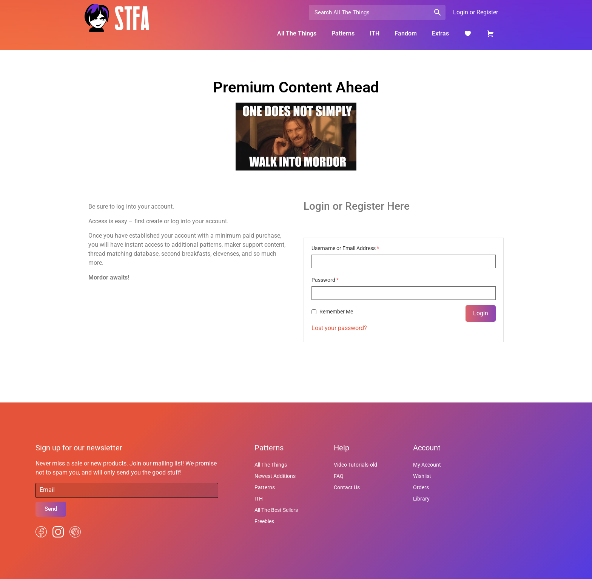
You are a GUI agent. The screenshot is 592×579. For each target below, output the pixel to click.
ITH (374, 33)
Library (421, 499)
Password (325, 280)
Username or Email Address (345, 248)
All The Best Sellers (276, 510)
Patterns (343, 33)
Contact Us (347, 487)
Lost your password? (339, 328)
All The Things (296, 33)
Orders (421, 487)
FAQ (339, 476)
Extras (440, 33)
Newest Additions (275, 476)
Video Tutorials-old (355, 465)
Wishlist (422, 476)
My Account (427, 465)
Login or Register (475, 12)
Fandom (406, 33)
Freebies (264, 521)
